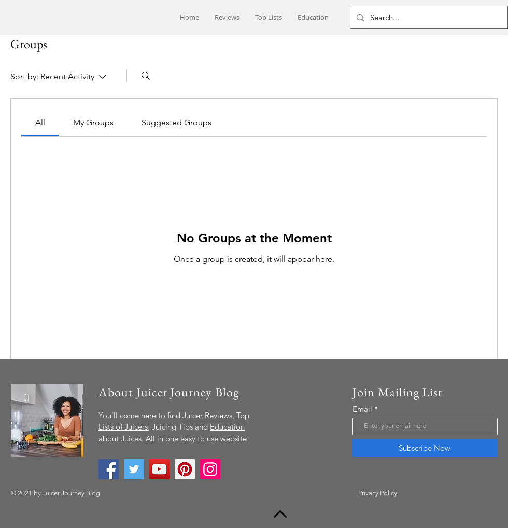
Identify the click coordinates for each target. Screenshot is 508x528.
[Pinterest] (185, 469)
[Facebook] (108, 469)
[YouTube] (159, 469)
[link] (40, 122)
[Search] (145, 75)
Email (362, 409)
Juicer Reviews (207, 415)
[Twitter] (134, 469)
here (148, 415)
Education (227, 427)
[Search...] (428, 17)
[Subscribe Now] (424, 448)
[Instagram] (210, 469)
